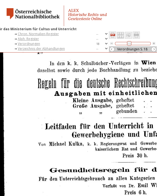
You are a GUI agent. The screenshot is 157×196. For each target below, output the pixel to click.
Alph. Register (28, 38)
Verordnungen (29, 43)
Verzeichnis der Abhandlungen (41, 48)
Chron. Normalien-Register (38, 34)
